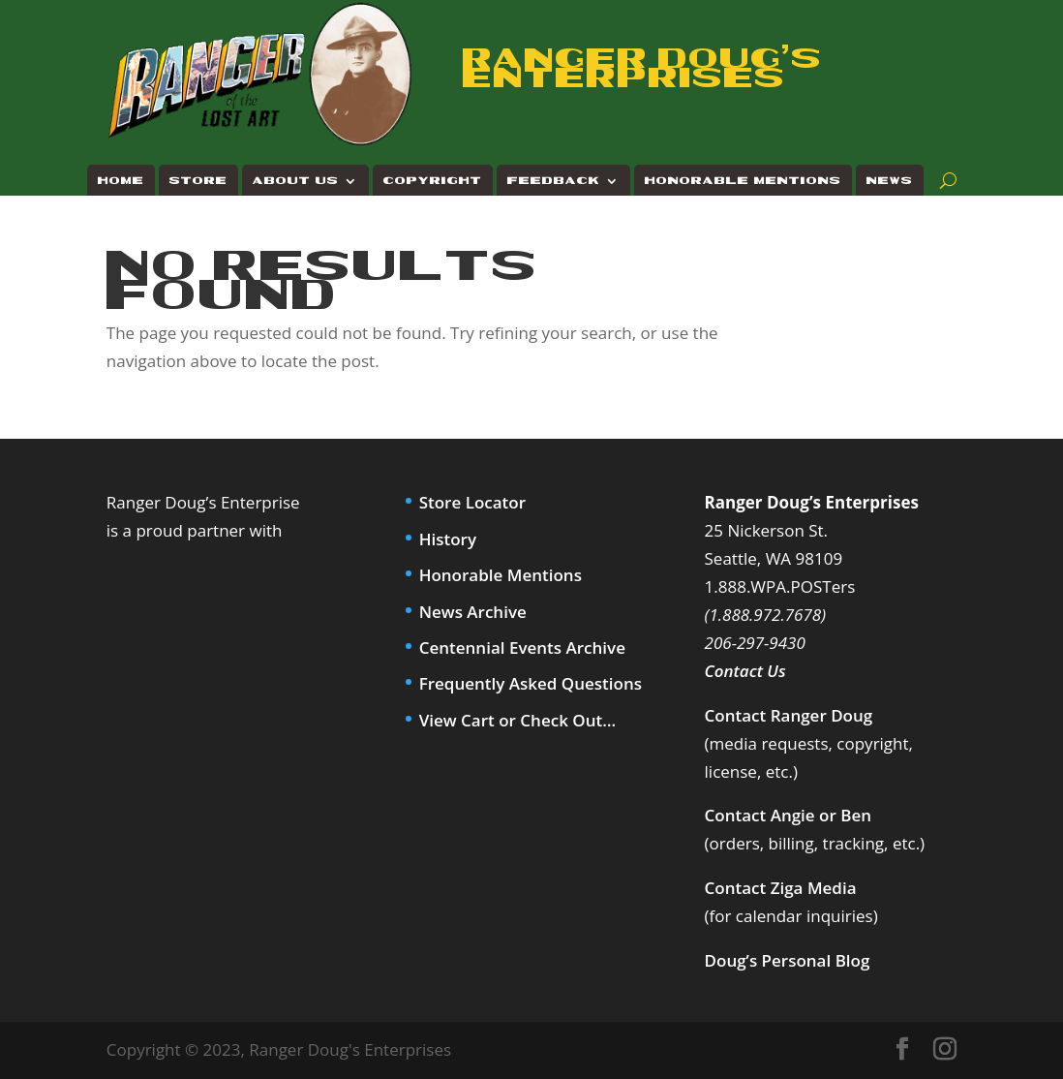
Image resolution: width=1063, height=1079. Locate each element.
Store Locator (472, 502)
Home (121, 180)
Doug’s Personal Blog (787, 960)
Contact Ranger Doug (789, 715)
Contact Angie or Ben (788, 815)
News (889, 180)
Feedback (553, 180)
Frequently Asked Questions (530, 683)
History (447, 539)
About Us (296, 180)
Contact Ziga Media (781, 888)
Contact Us (745, 671)
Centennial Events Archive (522, 647)
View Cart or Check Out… (517, 720)
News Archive (473, 612)
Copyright (432, 180)
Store (198, 180)
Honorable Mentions (743, 180)
